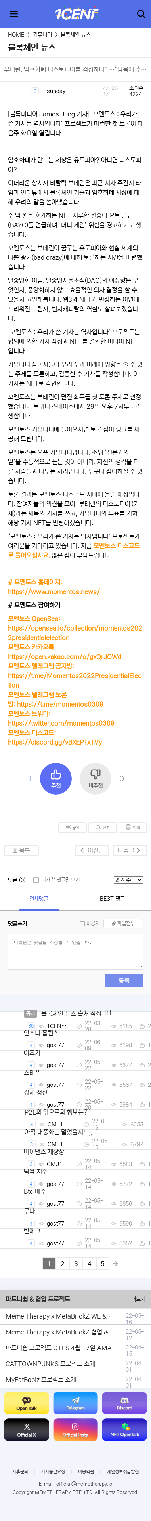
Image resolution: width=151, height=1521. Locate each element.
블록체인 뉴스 (76, 35)
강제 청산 (36, 1092)
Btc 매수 (35, 1191)
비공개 (92, 923)
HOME (16, 35)
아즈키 (32, 1052)
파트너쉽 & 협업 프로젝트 (38, 1299)
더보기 (138, 1299)
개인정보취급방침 (123, 1471)
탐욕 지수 (36, 1171)
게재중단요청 (53, 1471)
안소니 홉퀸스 (41, 1033)
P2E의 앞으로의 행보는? (56, 1112)
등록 (124, 980)
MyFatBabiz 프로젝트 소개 (41, 1379)
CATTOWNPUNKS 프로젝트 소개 (50, 1363)
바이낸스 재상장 (44, 1151)
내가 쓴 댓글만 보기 (60, 880)
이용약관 (86, 1471)
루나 (29, 1211)
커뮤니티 (42, 35)
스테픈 (32, 1072)
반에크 (32, 1231)
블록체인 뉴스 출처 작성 (71, 1013)
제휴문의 (20, 1471)
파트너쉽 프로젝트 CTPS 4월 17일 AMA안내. (65, 1347)
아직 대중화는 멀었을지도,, (58, 1132)
